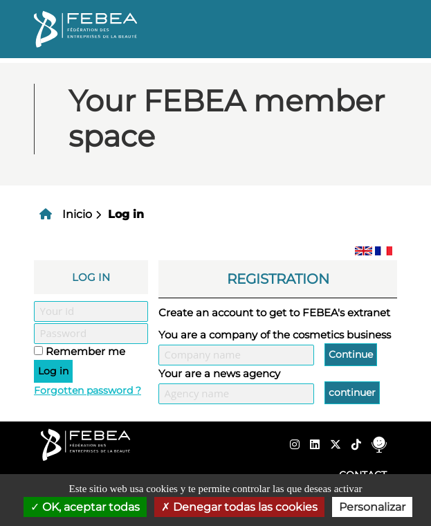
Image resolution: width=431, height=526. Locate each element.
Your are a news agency (219, 373)
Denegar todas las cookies (239, 507)
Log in (126, 214)
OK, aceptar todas (85, 507)
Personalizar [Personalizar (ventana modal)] (372, 507)
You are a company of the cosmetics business (274, 334)
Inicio (77, 214)
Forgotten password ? (87, 390)
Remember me (85, 351)
